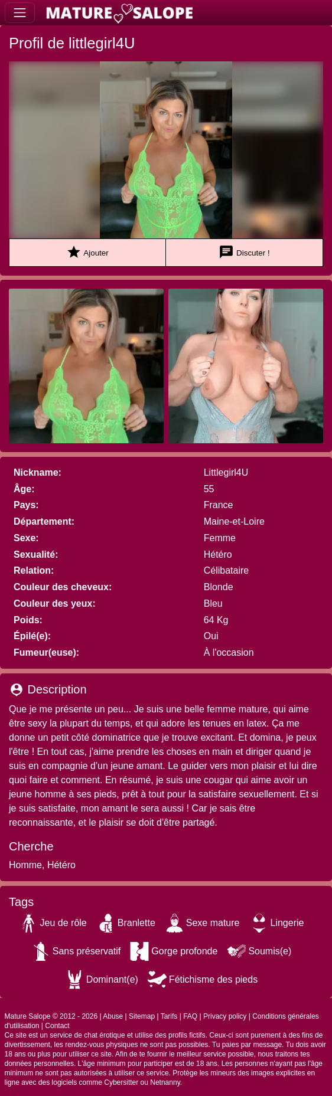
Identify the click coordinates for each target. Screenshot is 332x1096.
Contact (57, 1026)
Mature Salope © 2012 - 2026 (51, 1016)
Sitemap (142, 1016)
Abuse (113, 1016)
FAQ (190, 1016)
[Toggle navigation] (20, 12)
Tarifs (169, 1016)
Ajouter (87, 252)
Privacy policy (224, 1016)
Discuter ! (244, 252)
